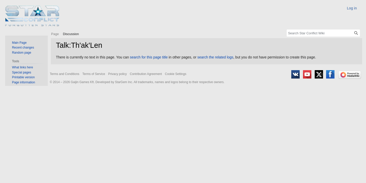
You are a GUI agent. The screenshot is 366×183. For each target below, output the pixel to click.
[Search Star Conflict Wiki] (323, 33)
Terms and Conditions (64, 74)
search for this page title (149, 57)
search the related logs (215, 57)
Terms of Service (93, 74)
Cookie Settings (175, 74)
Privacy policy (117, 74)
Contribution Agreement (146, 74)
